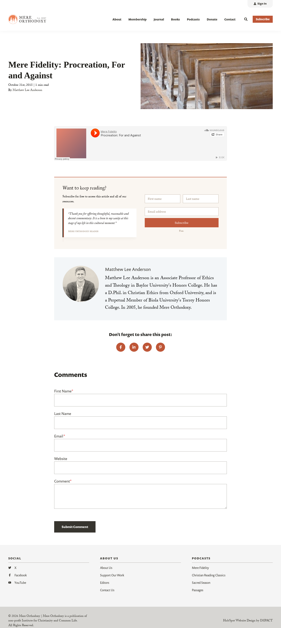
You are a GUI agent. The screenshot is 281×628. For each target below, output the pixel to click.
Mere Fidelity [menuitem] (200, 568)
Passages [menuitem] (197, 590)
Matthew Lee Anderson (27, 90)
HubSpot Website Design (239, 621)
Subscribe (181, 222)
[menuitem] (260, 4)
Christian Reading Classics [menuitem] (208, 575)
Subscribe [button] (263, 19)
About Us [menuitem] (106, 568)
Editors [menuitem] (104, 582)
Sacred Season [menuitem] (201, 582)
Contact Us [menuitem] (107, 590)
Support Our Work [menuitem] (112, 575)
